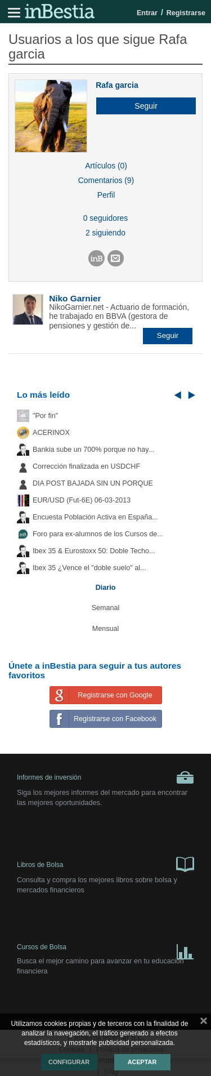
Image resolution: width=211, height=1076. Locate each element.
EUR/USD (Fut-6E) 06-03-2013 (82, 500)
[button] (141, 106)
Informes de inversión (105, 777)
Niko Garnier (75, 298)
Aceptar (142, 1062)
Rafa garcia (117, 85)
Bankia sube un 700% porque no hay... (93, 449)
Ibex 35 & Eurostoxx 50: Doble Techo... (94, 551)
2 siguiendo (105, 232)
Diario (106, 588)
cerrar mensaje (203, 1023)
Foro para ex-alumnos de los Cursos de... (98, 534)
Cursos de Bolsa (105, 949)
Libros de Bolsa (105, 863)
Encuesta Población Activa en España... (95, 517)
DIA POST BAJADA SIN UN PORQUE (93, 483)
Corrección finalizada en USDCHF (86, 466)
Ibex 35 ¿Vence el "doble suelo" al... (89, 568)
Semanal (106, 608)
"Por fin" (45, 416)
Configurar (68, 1062)
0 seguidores (105, 218)
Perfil (106, 194)
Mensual (105, 629)
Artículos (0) (106, 165)
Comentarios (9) (106, 180)
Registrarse (186, 13)
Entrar (147, 13)
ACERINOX (51, 433)
